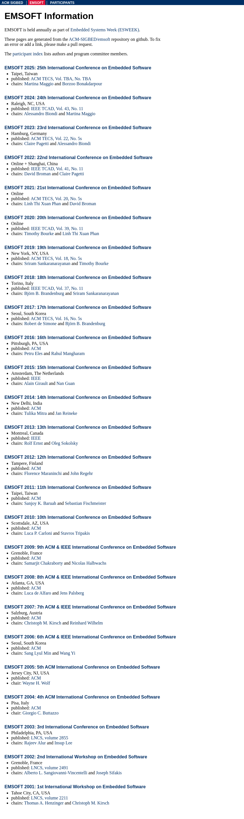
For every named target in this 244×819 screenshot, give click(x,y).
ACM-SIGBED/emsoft (89, 39)
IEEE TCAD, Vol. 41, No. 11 (57, 168)
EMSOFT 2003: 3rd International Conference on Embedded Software (76, 727)
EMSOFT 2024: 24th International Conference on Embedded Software (77, 97)
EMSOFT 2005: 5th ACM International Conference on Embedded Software (82, 667)
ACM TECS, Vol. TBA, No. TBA (61, 78)
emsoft (37, 3)
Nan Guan (66, 383)
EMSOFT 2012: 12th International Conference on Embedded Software (77, 457)
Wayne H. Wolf (36, 683)
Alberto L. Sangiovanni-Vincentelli (55, 772)
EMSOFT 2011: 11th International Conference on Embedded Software (77, 487)
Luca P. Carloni (38, 533)
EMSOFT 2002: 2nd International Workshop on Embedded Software (75, 756)
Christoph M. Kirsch (42, 623)
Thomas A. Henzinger (44, 803)
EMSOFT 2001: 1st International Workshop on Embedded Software (75, 786)
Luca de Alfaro (37, 593)
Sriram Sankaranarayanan (47, 263)
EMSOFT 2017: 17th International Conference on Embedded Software (77, 307)
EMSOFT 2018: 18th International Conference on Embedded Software (77, 277)
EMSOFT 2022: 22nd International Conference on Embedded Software (78, 157)
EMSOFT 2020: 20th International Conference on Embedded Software (77, 217)
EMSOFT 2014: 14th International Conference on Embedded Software (77, 397)
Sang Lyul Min (37, 653)
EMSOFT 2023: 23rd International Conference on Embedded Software (77, 127)
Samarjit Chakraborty (43, 563)
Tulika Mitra (35, 413)
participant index (28, 53)
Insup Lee (63, 742)
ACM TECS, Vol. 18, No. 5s (56, 258)
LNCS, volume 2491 (49, 767)
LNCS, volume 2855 (49, 737)
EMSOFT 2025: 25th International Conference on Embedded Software (77, 67)
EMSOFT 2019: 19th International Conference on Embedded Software (77, 247)
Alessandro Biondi (41, 113)
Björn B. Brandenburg (44, 293)
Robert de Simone (40, 323)
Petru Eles (33, 353)
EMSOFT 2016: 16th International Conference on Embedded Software (77, 337)
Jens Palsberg (72, 593)
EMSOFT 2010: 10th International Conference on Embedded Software (77, 517)
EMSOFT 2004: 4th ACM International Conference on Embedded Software (82, 697)
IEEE (36, 378)
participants (62, 3)
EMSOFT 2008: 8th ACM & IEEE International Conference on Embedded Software (90, 577)
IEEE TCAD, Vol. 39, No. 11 (57, 228)
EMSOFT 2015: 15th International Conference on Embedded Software (77, 367)
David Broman (37, 173)
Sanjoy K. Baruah (40, 503)
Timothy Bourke (39, 233)
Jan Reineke (66, 413)
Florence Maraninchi (43, 473)
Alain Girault (36, 383)
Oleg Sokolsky (64, 443)
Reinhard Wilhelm (86, 623)
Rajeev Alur (35, 742)
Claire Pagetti (36, 143)
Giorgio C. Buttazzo (40, 713)
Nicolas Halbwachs (89, 563)
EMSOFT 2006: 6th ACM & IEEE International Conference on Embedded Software (90, 637)
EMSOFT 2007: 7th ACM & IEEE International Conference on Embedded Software (90, 607)
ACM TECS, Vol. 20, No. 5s (56, 198)
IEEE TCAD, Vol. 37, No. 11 (57, 288)
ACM (36, 348)
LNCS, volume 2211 (49, 798)
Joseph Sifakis (109, 772)
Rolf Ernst (33, 443)
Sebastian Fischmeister (85, 503)
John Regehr (82, 473)
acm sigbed (12, 3)
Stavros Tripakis (75, 533)
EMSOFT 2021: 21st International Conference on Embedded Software (77, 187)
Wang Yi (67, 653)
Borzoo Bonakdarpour (82, 83)
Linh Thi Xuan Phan (42, 203)
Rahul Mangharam (68, 353)
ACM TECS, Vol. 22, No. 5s (56, 138)
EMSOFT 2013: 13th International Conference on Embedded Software (77, 427)
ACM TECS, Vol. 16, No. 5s (56, 318)
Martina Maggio (38, 83)
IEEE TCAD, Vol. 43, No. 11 (57, 108)
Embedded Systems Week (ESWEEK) (105, 29)
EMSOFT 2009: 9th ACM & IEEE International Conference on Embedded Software (90, 547)
